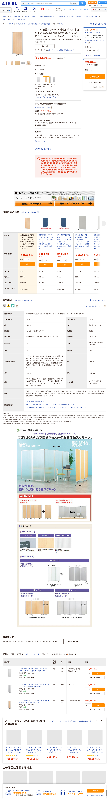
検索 (82, 3)
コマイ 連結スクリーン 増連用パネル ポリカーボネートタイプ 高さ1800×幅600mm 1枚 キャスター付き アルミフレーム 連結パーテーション (34, 546)
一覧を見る (32, 752)
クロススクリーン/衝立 (76, 705)
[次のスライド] (32, 63)
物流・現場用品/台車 (30, 738)
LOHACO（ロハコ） (68, 783)
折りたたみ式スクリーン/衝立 (55, 705)
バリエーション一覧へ (33, 531)
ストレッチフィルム (80, 766)
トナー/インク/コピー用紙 (35, 726)
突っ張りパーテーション (60, 714)
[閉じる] (106, 784)
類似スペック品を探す (30, 212)
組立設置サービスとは (43, 107)
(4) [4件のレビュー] (97, 632)
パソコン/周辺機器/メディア (57, 726)
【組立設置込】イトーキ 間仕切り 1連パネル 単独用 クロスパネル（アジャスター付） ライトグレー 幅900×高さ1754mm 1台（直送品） (101, 241)
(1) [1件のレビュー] (16, 632)
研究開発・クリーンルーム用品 (89, 738)
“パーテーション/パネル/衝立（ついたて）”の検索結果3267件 (71, 598)
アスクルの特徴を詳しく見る (95, 795)
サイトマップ (46, 783)
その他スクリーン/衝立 (95, 705)
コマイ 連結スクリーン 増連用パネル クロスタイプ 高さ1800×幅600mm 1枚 (34, 562)
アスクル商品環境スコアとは (95, 306)
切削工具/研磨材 (59, 738)
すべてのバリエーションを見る (45, 97)
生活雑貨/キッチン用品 (14, 729)
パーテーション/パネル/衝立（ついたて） (69, 16)
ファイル (20, 726)
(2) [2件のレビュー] (37, 632)
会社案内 (26, 783)
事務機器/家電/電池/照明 (79, 726)
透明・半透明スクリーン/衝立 (12, 705)
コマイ (11, 24)
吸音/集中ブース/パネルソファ (82, 714)
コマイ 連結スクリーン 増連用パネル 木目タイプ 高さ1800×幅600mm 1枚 (34, 578)
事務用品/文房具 (8, 726)
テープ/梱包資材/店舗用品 (11, 738)
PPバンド (54, 766)
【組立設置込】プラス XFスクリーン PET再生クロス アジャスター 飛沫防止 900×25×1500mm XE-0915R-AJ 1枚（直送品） (64, 241)
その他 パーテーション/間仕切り (37, 717)
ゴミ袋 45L (43, 766)
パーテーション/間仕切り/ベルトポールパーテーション (39, 16)
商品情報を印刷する (98, 24)
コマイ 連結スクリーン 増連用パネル (14, 19)
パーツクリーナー (29, 766)
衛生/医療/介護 (49, 729)
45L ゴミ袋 (66, 766)
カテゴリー (5, 10)
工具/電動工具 (45, 738)
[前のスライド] (3, 616)
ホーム (4, 16)
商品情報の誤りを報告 (23, 300)
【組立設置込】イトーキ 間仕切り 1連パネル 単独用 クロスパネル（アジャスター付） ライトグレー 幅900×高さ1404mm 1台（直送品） (82, 241)
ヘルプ (103, 5)
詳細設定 (73, 3)
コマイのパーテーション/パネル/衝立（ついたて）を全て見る (33, 24)
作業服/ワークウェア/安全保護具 (37, 741)
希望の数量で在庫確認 (92, 32)
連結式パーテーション (10, 714)
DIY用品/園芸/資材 (58, 741)
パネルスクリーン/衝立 (90, 16)
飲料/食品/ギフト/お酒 (33, 729)
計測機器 (72, 738)
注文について (6, 783)
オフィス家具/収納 (15, 16)
